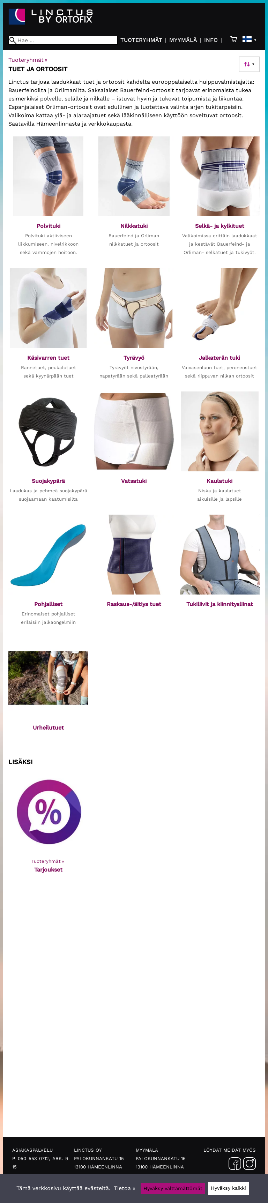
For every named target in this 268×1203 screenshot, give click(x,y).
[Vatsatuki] (134, 450)
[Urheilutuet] (48, 693)
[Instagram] (249, 1165)
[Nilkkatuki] (134, 199)
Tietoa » (124, 1188)
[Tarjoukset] (48, 827)
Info (211, 40)
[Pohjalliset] (48, 573)
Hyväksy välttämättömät (172, 1188)
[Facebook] (235, 1165)
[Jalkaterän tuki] (220, 327)
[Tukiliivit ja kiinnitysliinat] (220, 573)
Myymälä (183, 40)
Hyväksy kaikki (228, 1188)
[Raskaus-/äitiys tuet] (134, 573)
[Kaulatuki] (220, 450)
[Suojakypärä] (48, 450)
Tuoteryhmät (141, 40)
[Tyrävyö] (134, 327)
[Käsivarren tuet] (48, 327)
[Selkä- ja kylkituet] (220, 199)
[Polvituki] (48, 199)
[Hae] (63, 40)
